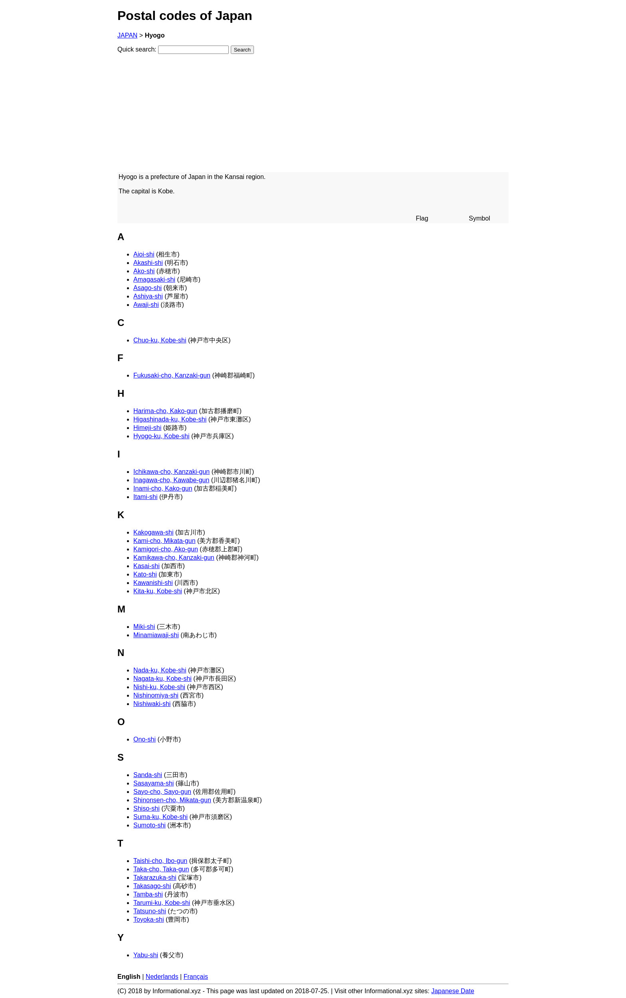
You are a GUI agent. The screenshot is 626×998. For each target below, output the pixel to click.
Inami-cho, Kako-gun (162, 488)
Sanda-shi (147, 774)
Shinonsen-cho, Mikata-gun (172, 800)
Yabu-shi (145, 955)
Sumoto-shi (149, 825)
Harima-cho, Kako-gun (165, 411)
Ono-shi (144, 739)
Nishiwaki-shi (151, 703)
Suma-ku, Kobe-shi (160, 816)
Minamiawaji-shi (156, 635)
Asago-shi (147, 287)
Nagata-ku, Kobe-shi (162, 678)
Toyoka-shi (148, 919)
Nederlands (162, 976)
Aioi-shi (143, 254)
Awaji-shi (146, 304)
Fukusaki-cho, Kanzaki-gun (171, 375)
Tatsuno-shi (149, 911)
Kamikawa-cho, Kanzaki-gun (173, 557)
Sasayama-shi (153, 783)
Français (196, 976)
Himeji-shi (147, 427)
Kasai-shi (146, 566)
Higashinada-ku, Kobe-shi (169, 419)
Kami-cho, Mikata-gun (164, 540)
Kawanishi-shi (153, 582)
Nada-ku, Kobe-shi (159, 670)
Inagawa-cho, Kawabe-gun (171, 480)
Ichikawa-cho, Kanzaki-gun (171, 471)
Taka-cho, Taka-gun (161, 869)
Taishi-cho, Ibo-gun (160, 860)
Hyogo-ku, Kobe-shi (161, 436)
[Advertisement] (313, 116)
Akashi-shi (148, 262)
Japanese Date (452, 991)
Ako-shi (144, 271)
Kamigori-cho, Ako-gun (165, 549)
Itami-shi (145, 496)
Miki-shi (144, 626)
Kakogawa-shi (153, 532)
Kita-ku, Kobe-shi (157, 591)
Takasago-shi (152, 886)
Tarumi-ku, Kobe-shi (161, 902)
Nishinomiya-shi (155, 695)
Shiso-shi (146, 808)
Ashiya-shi (148, 296)
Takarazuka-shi (154, 877)
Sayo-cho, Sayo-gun (162, 791)
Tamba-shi (148, 894)
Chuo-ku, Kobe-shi (159, 340)
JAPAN (127, 35)
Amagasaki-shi (154, 279)
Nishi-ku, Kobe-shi (159, 687)
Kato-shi (145, 574)
